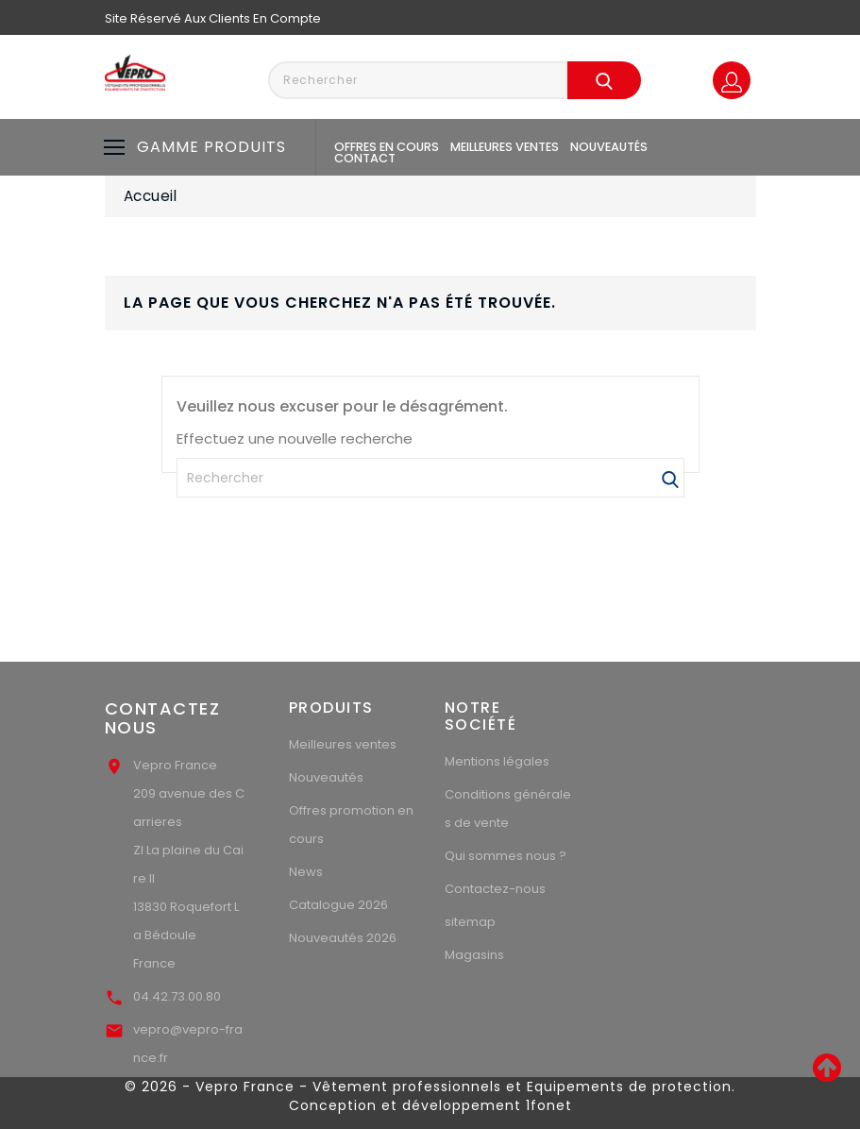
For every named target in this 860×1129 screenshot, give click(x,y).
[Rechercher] (430, 477)
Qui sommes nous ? (505, 856)
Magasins (474, 955)
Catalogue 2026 (338, 905)
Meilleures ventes (504, 147)
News (306, 872)
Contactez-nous (495, 889)
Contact (365, 158)
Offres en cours (386, 147)
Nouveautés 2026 (342, 938)
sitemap (470, 922)
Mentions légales (497, 761)
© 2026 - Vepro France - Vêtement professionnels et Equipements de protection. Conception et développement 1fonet (430, 1096)
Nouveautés (609, 147)
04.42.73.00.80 (177, 996)
